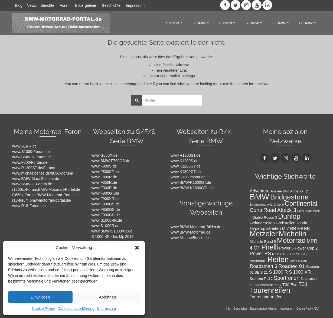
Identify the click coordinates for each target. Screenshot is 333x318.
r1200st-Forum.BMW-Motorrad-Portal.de (46, 189)
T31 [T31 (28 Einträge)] (303, 284)
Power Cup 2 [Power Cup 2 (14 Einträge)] (306, 248)
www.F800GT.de (105, 193)
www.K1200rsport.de (188, 177)
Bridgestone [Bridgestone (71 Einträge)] (289, 197)
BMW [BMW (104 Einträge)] (259, 196)
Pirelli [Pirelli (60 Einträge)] (269, 247)
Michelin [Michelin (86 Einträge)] (292, 234)
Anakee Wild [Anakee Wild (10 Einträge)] (280, 191)
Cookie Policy (43, 308)
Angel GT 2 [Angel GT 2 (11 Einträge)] (299, 191)
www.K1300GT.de (186, 171)
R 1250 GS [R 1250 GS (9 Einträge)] (280, 254)
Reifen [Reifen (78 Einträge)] (278, 259)
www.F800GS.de (106, 204)
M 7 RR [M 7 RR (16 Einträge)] (289, 228)
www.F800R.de (104, 177)
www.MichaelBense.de (190, 237)
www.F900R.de (104, 188)
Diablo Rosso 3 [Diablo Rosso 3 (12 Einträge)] (264, 217)
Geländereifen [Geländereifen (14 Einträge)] (262, 223)
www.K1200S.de (184, 161)
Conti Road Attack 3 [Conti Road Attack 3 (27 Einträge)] (273, 210)
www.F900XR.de (106, 198)
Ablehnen (107, 297)
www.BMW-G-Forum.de (32, 184)
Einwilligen (40, 297)
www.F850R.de (104, 182)
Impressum (106, 308)
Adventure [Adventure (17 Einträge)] (260, 190)
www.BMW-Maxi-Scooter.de (35, 178)
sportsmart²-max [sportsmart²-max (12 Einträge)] (268, 285)
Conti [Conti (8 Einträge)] (280, 204)
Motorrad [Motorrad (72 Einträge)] (291, 240)
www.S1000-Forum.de (31, 151)
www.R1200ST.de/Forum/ (33, 168)
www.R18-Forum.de (29, 206)
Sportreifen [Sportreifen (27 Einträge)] (286, 278)
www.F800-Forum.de (29, 162)
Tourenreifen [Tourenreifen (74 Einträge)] (270, 290)
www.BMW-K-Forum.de (32, 157)
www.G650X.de (105, 155)
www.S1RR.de (24, 146)
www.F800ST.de (105, 171)
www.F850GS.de (106, 209)
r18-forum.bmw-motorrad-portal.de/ (41, 200)
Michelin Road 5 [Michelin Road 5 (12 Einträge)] (263, 242)
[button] (137, 247)
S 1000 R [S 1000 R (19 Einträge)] (278, 272)
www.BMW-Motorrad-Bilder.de (196, 227)
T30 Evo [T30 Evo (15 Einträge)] (290, 284)
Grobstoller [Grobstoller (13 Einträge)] (285, 223)
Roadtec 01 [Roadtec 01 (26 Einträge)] (291, 266)
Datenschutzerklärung (76, 308)
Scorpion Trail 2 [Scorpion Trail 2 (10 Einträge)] (261, 279)
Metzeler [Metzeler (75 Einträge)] (264, 234)
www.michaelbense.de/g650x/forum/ (42, 173)
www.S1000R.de (106, 226)
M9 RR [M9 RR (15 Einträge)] (303, 228)
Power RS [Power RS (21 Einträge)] (260, 253)
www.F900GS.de (106, 215)
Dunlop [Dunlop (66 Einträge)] (289, 216)
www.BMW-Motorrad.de (191, 232)
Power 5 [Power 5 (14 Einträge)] (286, 248)
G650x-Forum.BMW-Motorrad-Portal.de (45, 195)
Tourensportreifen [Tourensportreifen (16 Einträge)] (266, 296)
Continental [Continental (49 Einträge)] (301, 203)
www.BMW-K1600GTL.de (192, 188)
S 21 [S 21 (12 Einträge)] (264, 272)
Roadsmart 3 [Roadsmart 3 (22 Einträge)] (264, 266)
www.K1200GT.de (186, 166)
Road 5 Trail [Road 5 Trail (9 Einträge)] (298, 261)
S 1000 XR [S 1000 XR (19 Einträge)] (300, 272)
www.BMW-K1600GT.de (191, 182)
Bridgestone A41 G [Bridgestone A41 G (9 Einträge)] (263, 204)
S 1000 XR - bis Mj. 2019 (113, 236)
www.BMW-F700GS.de (111, 161)
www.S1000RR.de (107, 220)
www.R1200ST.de (186, 155)
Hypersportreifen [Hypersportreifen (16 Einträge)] (265, 228)
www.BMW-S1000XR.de (112, 231)
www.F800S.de (104, 166)
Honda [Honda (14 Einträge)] (301, 223)
